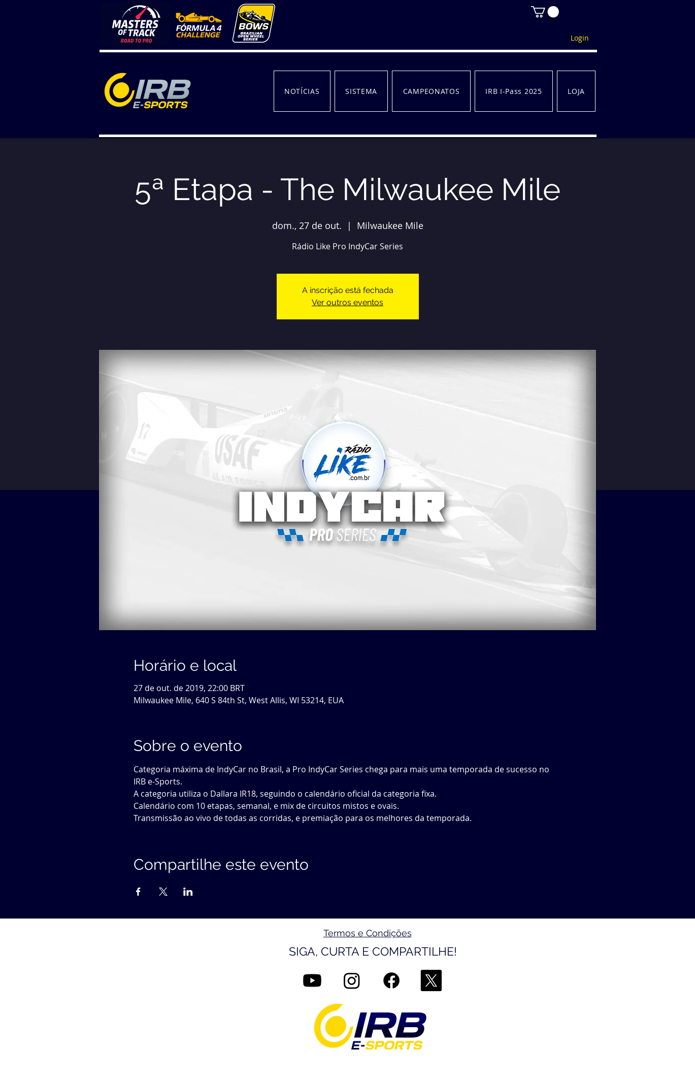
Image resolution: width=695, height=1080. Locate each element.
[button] (545, 11)
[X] (431, 980)
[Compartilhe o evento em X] (163, 892)
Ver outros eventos (347, 302)
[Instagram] (351, 980)
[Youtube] (312, 980)
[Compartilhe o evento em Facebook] (138, 892)
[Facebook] (391, 980)
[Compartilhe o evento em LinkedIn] (188, 892)
